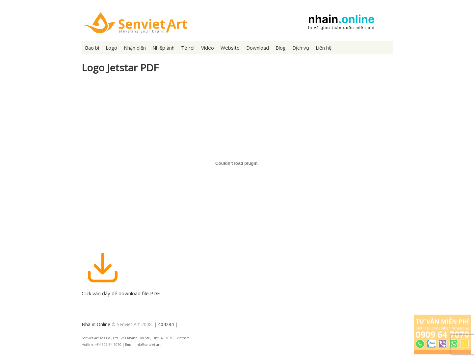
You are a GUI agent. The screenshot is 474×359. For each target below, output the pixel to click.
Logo (111, 47)
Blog (281, 47)
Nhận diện (135, 47)
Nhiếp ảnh (163, 47)
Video (207, 47)
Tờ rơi (188, 47)
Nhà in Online (96, 324)
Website (230, 47)
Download (257, 47)
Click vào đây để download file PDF (121, 290)
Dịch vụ (300, 47)
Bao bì (92, 47)
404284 (166, 324)
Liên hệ (323, 47)
